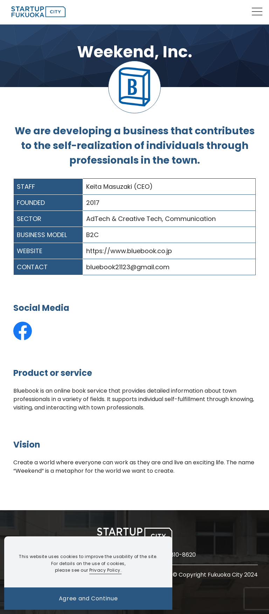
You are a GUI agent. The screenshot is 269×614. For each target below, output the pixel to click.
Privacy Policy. (105, 570)
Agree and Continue (88, 598)
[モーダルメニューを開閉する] (257, 11)
